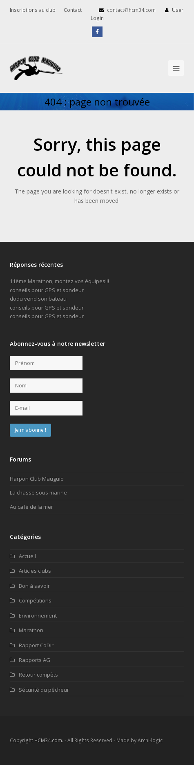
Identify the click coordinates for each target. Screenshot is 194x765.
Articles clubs (35, 570)
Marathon (31, 630)
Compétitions (35, 600)
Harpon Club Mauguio (37, 478)
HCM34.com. (48, 740)
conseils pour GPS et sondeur (47, 290)
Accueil (27, 556)
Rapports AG (34, 660)
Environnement (38, 615)
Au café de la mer (31, 506)
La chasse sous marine (38, 492)
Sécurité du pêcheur (44, 689)
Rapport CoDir (36, 645)
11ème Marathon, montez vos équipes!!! (59, 281)
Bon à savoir (34, 585)
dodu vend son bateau (38, 298)
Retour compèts (38, 674)
